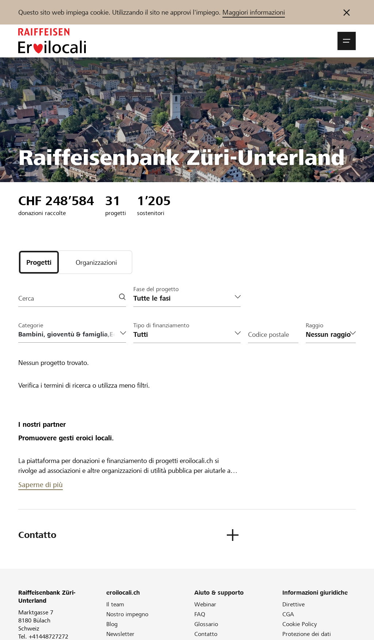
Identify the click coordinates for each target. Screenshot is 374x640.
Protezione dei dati (306, 633)
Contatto (205, 633)
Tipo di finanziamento (161, 325)
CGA (288, 614)
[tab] (39, 262)
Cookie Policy (299, 624)
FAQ (199, 614)
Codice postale (268, 334)
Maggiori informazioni (253, 12)
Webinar (205, 604)
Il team (115, 604)
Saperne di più (40, 485)
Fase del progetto (156, 289)
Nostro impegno (127, 614)
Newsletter (120, 633)
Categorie (30, 325)
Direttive (293, 604)
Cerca (26, 298)
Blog (112, 624)
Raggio (314, 325)
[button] (346, 41)
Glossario (206, 624)
